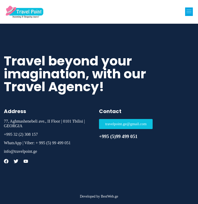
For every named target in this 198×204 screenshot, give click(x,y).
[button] (189, 11)
